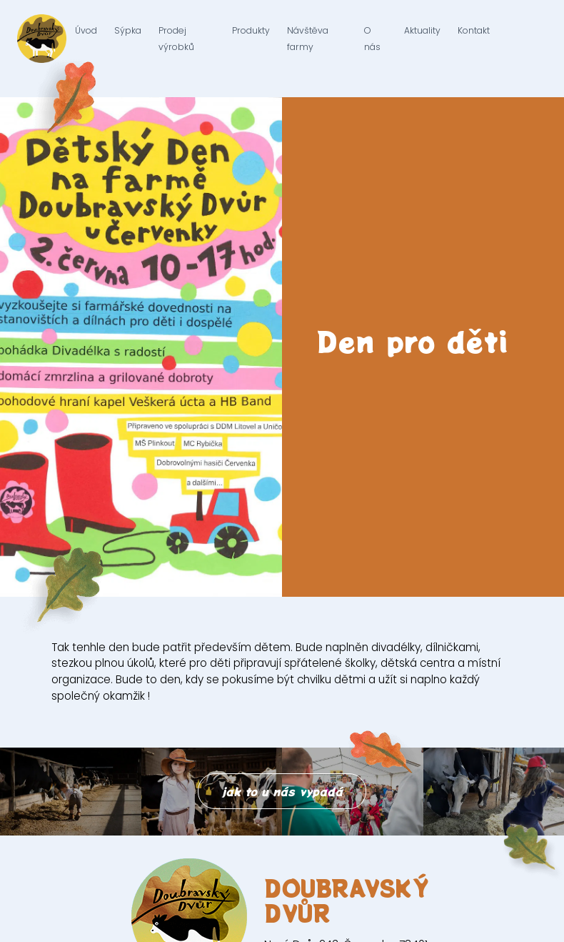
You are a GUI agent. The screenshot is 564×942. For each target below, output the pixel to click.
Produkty (251, 39)
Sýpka (127, 39)
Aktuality (422, 39)
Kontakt (474, 39)
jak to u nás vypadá (282, 791)
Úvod (86, 39)
